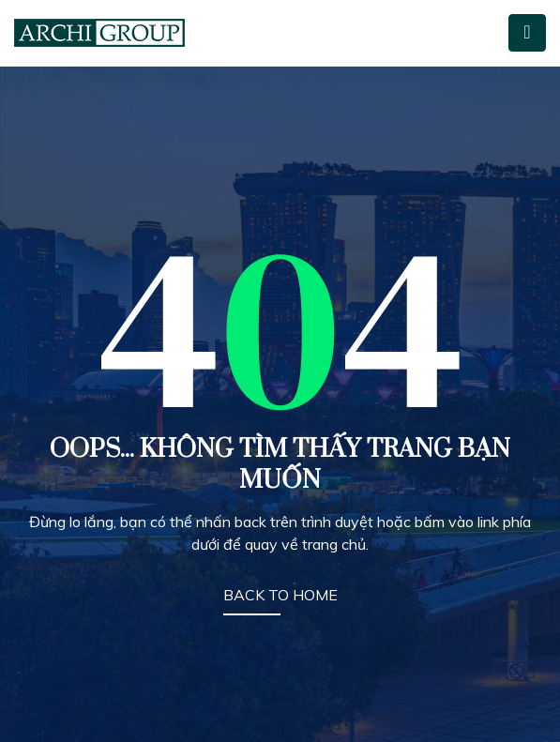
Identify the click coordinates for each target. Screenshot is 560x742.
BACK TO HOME (280, 594)
